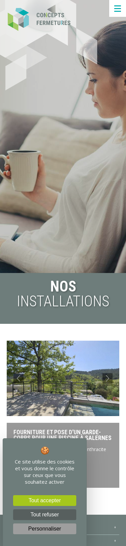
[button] (18, 378)
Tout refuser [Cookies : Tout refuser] (45, 514)
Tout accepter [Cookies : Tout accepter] (45, 500)
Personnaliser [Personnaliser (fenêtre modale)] (44, 529)
